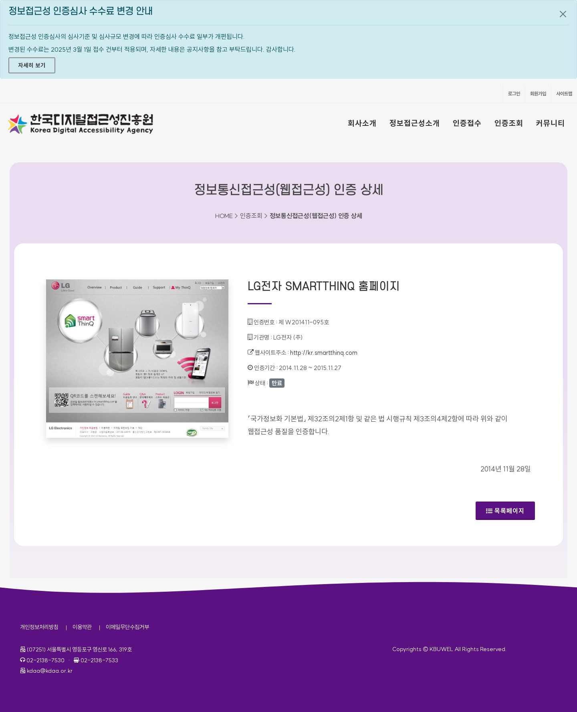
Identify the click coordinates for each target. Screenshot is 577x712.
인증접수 (467, 123)
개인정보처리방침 (39, 627)
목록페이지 (505, 511)
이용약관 (82, 627)
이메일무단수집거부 (127, 627)
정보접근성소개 (414, 123)
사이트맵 (564, 94)
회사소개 (362, 123)
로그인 (514, 94)
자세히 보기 (32, 65)
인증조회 (508, 123)
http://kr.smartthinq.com (323, 352)
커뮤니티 (550, 123)
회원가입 (538, 94)
